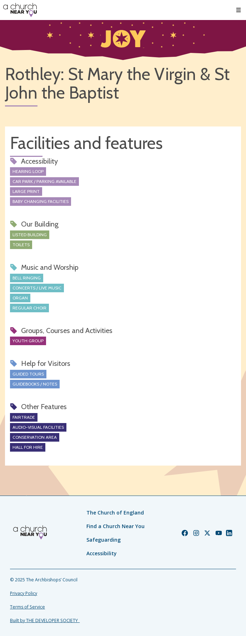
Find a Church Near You (115, 526)
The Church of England (115, 512)
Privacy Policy (23, 593)
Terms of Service (27, 607)
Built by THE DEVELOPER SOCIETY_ (45, 620)
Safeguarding (103, 539)
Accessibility (101, 553)
